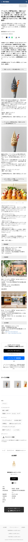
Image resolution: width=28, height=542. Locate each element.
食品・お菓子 (5, 410)
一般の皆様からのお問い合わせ (14, 536)
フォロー (14, 478)
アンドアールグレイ (7, 420)
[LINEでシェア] (12, 37)
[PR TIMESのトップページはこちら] (6, 1)
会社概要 (5, 527)
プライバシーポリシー (14, 527)
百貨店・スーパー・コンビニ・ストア (11, 413)
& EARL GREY (17, 420)
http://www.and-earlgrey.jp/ (11, 331)
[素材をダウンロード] (16, 37)
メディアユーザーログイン (14, 350)
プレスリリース (10, 450)
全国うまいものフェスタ (15, 423)
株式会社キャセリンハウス (21, 450)
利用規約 (23, 527)
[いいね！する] (2, 37)
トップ (3, 450)
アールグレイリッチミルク (8, 426)
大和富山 (4, 423)
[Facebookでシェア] (9, 37)
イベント (4, 403)
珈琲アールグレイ (6, 429)
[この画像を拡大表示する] (6, 384)
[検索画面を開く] (26, 2)
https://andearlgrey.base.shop (14, 333)
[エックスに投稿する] (6, 37)
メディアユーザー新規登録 (14, 358)
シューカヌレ (16, 429)
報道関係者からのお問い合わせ (14, 530)
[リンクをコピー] (19, 37)
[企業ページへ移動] (14, 464)
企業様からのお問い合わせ (14, 533)
